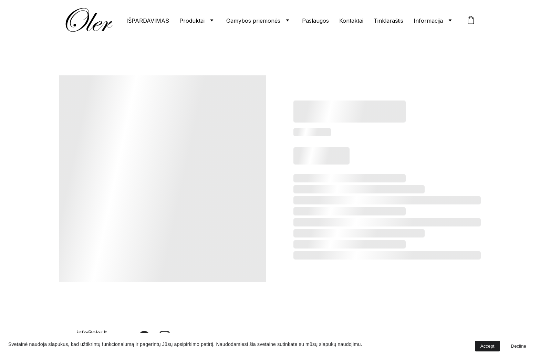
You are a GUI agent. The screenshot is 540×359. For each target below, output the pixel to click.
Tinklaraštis (388, 20)
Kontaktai (351, 20)
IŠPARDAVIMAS (147, 20)
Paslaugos (315, 20)
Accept (487, 346)
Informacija (428, 20)
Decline (518, 346)
